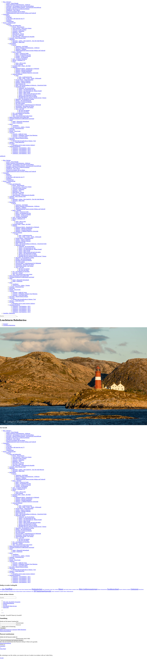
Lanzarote (12, 132)
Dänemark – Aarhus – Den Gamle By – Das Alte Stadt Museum (28, 40)
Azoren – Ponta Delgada (12, 3)
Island (11, 120)
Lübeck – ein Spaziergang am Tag (27, 89)
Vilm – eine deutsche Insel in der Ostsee (22, 116)
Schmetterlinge (10, 21)
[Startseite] (5, 324)
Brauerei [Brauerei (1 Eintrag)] (30, 589)
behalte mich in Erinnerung (7, 626)
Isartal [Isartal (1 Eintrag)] (65, 589)
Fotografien (6, 14)
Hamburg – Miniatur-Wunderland (23, 70)
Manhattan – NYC (17, 32)
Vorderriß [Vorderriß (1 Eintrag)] (61, 591)
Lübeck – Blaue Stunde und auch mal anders (30, 93)
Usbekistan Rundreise (15, 146)
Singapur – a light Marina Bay (16, 142)
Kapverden (12, 129)
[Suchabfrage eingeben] (8, 316)
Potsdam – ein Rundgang (21, 57)
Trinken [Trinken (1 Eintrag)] (53, 591)
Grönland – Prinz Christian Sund (17, 38)
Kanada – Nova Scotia (14, 131)
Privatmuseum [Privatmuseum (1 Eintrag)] (11, 591)
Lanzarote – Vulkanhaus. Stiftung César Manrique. (25, 135)
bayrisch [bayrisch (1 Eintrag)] (20, 589)
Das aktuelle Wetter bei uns (10, 606)
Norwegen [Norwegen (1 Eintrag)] (120, 589)
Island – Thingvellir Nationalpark (20, 121)
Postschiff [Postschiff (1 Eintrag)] (1, 591)
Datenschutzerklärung (8, 603)
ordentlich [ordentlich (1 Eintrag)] (128, 589)
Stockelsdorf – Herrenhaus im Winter (24, 106)
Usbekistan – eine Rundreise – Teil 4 (21, 152)
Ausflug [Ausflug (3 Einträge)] (8, 589)
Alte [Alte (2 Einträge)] (3, 589)
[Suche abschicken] (17, 316)
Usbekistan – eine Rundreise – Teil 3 (21, 150)
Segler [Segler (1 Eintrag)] (32, 591)
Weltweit (8, 24)
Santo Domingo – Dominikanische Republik (23, 36)
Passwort (18, 624)
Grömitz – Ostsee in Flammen (22, 81)
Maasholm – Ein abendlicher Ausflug (24, 99)
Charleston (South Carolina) (19, 29)
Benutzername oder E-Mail (23, 638)
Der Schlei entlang (20, 103)
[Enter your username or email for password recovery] (8, 639)
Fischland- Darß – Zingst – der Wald (21, 65)
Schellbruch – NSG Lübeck (13, 10)
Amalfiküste (15, 125)
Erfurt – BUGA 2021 (20, 63)
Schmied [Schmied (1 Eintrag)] (24, 591)
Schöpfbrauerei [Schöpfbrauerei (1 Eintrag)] (28, 591)
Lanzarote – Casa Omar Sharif (19, 136)
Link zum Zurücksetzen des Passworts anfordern (12, 640)
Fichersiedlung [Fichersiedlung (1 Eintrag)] (47, 589)
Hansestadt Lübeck (20, 86)
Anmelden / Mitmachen (9, 313)
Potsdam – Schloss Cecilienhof (23, 56)
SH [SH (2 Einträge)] (35, 591)
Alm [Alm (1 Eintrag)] (0, 589)
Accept (1, 658)
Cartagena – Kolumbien (18, 31)
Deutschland (12, 43)
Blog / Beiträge (7, 2)
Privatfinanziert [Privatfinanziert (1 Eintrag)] (6, 591)
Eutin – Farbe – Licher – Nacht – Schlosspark (30, 78)
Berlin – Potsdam (16, 52)
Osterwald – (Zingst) (17, 114)
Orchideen (8, 20)
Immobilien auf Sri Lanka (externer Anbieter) (23, 145)
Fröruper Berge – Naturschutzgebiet (24, 79)
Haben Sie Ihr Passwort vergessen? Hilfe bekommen (13, 629)
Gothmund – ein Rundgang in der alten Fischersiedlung (20, 6)
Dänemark (12, 39)
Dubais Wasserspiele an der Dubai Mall (19, 117)
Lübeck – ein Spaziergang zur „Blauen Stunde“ (30, 91)
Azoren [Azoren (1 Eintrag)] (14, 589)
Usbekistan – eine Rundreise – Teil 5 (21, 153)
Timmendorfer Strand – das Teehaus (24, 107)
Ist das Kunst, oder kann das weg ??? (15, 18)
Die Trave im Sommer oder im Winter (15, 11)
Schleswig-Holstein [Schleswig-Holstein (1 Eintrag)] (19, 591)
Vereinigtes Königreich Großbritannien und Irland (21, 118)
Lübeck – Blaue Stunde (24, 92)
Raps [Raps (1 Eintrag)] (15, 591)
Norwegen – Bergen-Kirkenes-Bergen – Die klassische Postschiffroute (23, 7)
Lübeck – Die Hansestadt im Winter (27, 95)
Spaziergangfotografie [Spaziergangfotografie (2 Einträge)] (43, 591)
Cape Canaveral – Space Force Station (21, 28)
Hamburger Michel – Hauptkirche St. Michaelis (27, 68)
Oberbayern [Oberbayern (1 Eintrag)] (125, 589)
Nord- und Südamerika (15, 25)
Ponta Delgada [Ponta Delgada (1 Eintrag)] (141, 589)
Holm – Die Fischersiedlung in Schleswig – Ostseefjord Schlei (30, 85)
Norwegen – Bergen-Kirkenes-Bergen (18, 138)
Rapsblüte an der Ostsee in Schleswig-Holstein (17, 8)
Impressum (6, 607)
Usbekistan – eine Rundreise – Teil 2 (21, 149)
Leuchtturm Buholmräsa (9, 325)
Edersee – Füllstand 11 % (18, 60)
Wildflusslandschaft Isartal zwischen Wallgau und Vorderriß (21, 13)
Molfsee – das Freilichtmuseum (23, 100)
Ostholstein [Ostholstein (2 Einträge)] (134, 589)
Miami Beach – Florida (18, 34)
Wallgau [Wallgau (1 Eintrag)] (65, 591)
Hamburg (14, 67)
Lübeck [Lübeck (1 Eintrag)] (77, 589)
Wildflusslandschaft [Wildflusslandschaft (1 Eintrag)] (70, 591)
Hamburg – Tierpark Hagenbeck (23, 71)
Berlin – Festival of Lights (22, 53)
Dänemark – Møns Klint (18, 42)
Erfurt (14, 61)
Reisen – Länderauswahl (9, 22)
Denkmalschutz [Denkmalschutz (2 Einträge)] (37, 589)
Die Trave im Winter (24, 111)
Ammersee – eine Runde (21, 46)
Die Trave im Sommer (24, 110)
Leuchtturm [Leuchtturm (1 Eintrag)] (74, 589)
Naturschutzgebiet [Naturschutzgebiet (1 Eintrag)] (104, 589)
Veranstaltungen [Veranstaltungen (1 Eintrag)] (57, 591)
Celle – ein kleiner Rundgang (19, 59)
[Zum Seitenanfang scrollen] (3, 612)
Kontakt (5, 604)
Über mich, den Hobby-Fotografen (11, 602)
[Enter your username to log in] (8, 623)
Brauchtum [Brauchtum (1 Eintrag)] (26, 589)
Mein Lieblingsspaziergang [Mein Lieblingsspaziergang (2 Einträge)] (88, 589)
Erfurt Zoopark (19, 64)
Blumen (8, 15)
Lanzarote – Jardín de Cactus (19, 134)
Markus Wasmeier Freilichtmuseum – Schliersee (18, 4)
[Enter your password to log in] (8, 625)
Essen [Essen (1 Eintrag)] (43, 589)
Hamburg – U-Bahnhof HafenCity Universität (26, 72)
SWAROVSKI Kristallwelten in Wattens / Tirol (24, 141)
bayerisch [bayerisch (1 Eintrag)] (16, 589)
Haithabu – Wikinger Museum (22, 82)
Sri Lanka (12, 143)
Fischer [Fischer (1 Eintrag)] (51, 589)
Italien (11, 124)
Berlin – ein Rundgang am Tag (23, 54)
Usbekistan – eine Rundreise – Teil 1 (21, 147)
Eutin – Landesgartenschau (25, 77)
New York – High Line (18, 35)
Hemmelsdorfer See (20, 84)
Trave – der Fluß (19, 109)
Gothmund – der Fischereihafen (26, 88)
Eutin (17, 75)
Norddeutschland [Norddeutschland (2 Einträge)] (113, 589)
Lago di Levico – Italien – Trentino (21, 127)
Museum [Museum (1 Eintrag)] (99, 589)
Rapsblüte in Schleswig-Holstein (23, 102)
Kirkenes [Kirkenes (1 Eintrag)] (70, 589)
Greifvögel (9, 17)
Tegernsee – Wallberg (20, 49)
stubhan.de (2, 156)
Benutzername (20, 623)
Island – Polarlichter (17, 122)
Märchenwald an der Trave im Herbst (28, 96)
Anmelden (3, 628)
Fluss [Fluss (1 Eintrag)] (54, 589)
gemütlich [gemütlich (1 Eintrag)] (56, 589)
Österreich (12, 139)
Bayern (14, 45)
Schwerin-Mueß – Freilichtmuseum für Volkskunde (28, 104)
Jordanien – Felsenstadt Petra (16, 128)
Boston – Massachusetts (18, 27)
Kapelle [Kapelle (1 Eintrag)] (67, 589)
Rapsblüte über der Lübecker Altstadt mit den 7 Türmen (32, 97)
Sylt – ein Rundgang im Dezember (21, 113)
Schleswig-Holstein (17, 74)
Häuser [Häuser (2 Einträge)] (60, 589)
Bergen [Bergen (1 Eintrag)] (23, 589)
